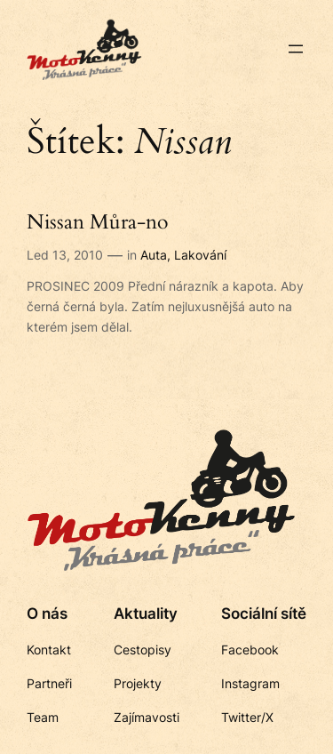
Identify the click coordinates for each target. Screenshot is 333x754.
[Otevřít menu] (295, 49)
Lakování (200, 254)
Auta (153, 254)
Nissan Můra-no (97, 223)
